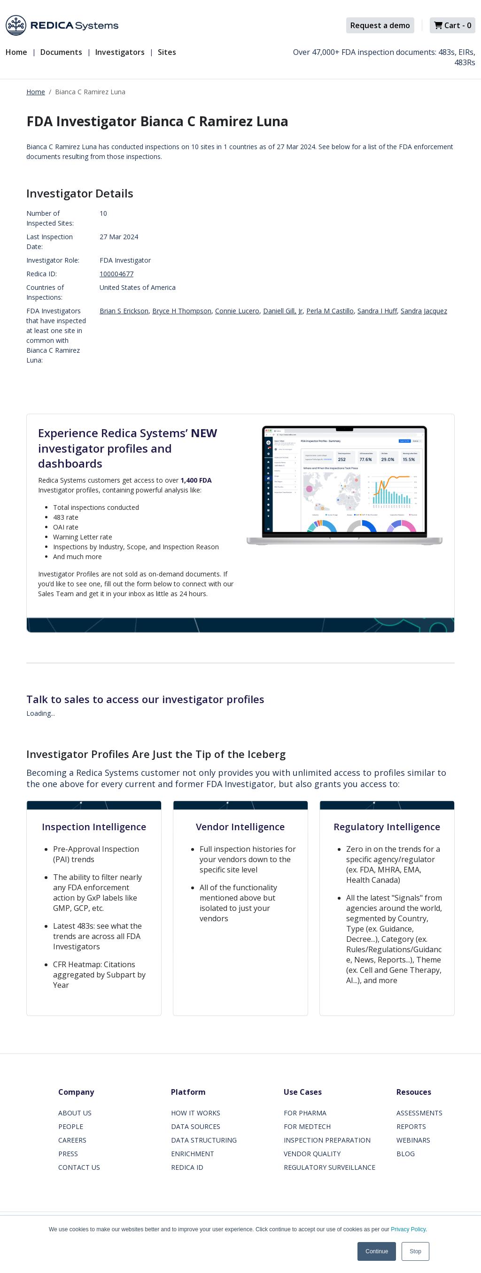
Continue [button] (376, 1251)
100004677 (116, 273)
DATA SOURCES (195, 1126)
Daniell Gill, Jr (283, 310)
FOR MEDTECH (307, 1126)
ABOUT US (75, 1112)
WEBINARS (413, 1140)
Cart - (452, 25)
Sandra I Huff (377, 310)
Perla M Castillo (330, 310)
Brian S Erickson (124, 310)
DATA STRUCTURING (204, 1140)
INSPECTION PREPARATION (327, 1140)
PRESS (68, 1153)
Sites (167, 52)
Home (16, 52)
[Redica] (62, 25)
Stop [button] (415, 1251)
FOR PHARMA (305, 1112)
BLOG (405, 1153)
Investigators (120, 52)
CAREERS (72, 1140)
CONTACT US (79, 1167)
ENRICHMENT (192, 1153)
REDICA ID (187, 1167)
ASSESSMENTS (419, 1112)
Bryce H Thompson (181, 310)
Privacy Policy (408, 1229)
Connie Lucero (237, 310)
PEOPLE (70, 1126)
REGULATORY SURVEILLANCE (329, 1167)
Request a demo (380, 25)
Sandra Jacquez (424, 310)
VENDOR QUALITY (312, 1153)
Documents (61, 52)
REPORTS (411, 1126)
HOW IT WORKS (195, 1112)
